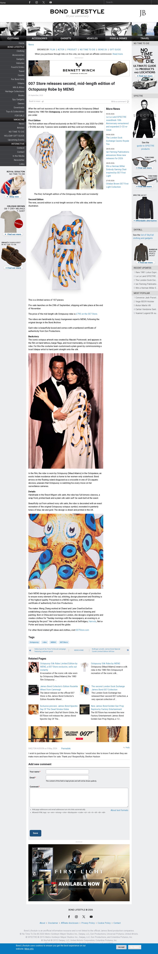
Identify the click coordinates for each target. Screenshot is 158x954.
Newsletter (19, 160)
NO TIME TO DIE (16, 131)
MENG (53, 642)
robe (45, 642)
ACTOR (61, 49)
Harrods (92, 621)
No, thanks (134, 947)
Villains (20, 83)
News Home (79, 650)
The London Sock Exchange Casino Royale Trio (117, 140)
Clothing (20, 51)
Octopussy (34, 642)
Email (32, 778)
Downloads (19, 107)
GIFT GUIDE (115, 49)
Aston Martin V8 (143, 305)
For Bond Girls (17, 79)
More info (29, 949)
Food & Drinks (17, 67)
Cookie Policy (104, 923)
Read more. (118, 54)
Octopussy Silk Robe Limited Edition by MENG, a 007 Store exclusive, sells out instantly (58, 666)
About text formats (119, 810)
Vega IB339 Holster (145, 301)
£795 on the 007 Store (86, 314)
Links (21, 164)
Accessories (18, 55)
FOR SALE (19, 115)
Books (21, 95)
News (21, 123)
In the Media (18, 156)
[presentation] (50, 822)
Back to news (34, 101)
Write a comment (118, 101)
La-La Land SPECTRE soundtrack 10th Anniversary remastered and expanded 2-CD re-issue (117, 123)
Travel (21, 71)
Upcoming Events (16, 140)
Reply (128, 747)
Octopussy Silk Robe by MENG (105, 663)
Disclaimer (53, 923)
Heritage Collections (14, 91)
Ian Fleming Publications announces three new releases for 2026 (117, 155)
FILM (52, 49)
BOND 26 (102, 49)
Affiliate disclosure (70, 923)
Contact (20, 152)
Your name (34, 772)
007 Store (64, 642)
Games (21, 103)
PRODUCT (72, 49)
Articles (20, 127)
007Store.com (82, 630)
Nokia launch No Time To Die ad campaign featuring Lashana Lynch (50, 650)
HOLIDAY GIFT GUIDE (14, 136)
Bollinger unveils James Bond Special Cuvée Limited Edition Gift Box (106, 650)
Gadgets (20, 59)
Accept (121, 947)
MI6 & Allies (18, 87)
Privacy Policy (88, 923)
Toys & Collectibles (15, 111)
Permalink (66, 748)
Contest (20, 148)
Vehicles (20, 63)
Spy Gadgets (18, 99)
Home (3, 2)
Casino (21, 75)
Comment (34, 787)
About (42, 923)
